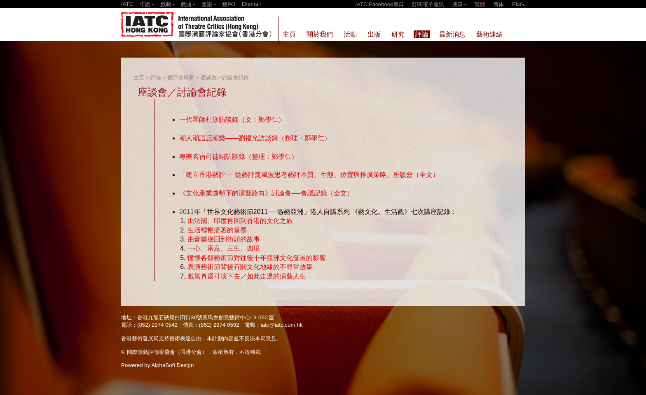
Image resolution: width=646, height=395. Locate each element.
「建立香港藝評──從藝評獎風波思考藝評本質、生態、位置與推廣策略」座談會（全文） (309, 174)
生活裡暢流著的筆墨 (217, 230)
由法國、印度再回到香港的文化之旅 (240, 220)
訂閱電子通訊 (428, 4)
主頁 (138, 77)
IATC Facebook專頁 (379, 4)
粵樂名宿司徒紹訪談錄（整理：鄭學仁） (238, 156)
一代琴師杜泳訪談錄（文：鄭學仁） (232, 119)
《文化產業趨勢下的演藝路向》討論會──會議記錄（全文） (266, 193)
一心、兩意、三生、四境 (223, 248)
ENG (518, 4)
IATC (127, 4)
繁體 (480, 4)
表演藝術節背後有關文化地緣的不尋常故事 (250, 266)
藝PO (228, 4)
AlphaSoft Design (172, 365)
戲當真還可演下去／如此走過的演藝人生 (246, 276)
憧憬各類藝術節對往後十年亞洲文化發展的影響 (256, 257)
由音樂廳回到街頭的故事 (223, 239)
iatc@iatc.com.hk (282, 325)
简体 (498, 4)
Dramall (251, 4)
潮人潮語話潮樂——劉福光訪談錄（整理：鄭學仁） (255, 138)
